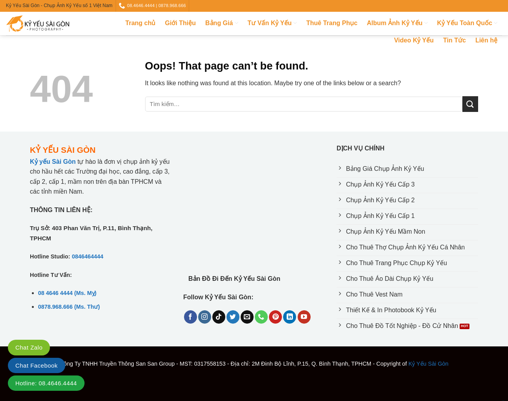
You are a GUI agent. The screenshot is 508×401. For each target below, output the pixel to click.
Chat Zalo (28, 347)
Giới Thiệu (180, 23)
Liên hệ (486, 40)
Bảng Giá (221, 23)
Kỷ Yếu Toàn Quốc (467, 23)
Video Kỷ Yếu (414, 40)
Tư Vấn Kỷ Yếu (272, 23)
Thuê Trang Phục (331, 23)
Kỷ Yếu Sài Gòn (429, 364)
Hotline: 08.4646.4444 (46, 383)
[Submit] (470, 104)
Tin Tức (454, 40)
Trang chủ (140, 23)
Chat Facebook (36, 365)
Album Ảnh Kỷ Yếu (397, 23)
